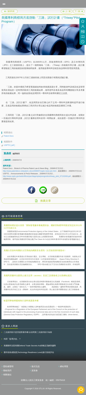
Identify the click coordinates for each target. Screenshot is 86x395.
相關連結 (7, 374)
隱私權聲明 (8, 366)
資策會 (34, 370)
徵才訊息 (35, 366)
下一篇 (79, 10)
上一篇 (66, 10)
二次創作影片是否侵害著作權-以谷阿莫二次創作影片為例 (28, 332)
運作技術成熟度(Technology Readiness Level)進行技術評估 (29, 352)
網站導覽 (64, 366)
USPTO (9, 145)
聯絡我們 (7, 370)
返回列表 (11, 11)
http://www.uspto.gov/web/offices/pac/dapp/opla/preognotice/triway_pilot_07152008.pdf (37, 176)
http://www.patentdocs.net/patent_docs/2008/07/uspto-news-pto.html (29, 171)
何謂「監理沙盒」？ (12, 339)
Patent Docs (8, 136)
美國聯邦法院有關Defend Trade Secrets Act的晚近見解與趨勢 (30, 346)
